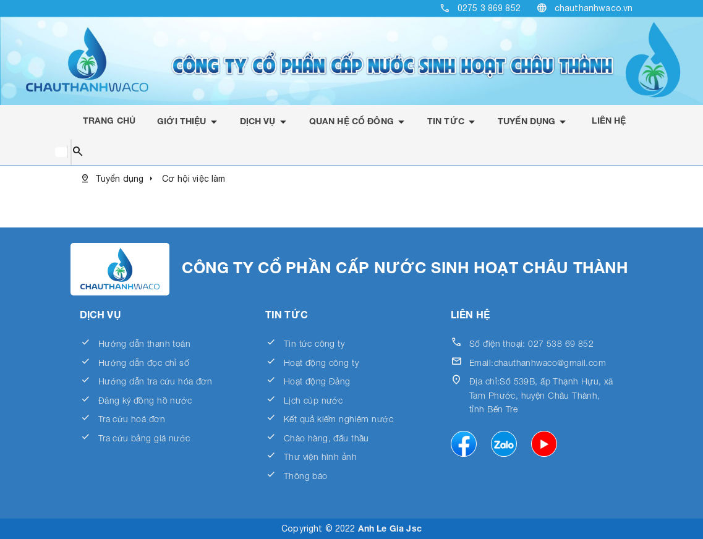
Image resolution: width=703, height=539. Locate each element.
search (77, 151)
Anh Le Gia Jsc (390, 528)
